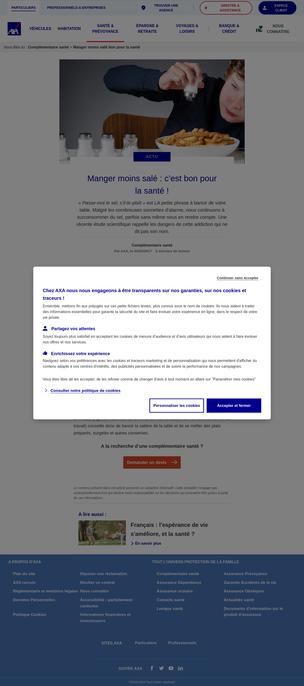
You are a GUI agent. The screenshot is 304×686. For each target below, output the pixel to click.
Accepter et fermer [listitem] (234, 406)
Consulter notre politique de (86, 390)
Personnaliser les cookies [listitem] (176, 406)
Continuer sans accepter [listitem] (237, 278)
